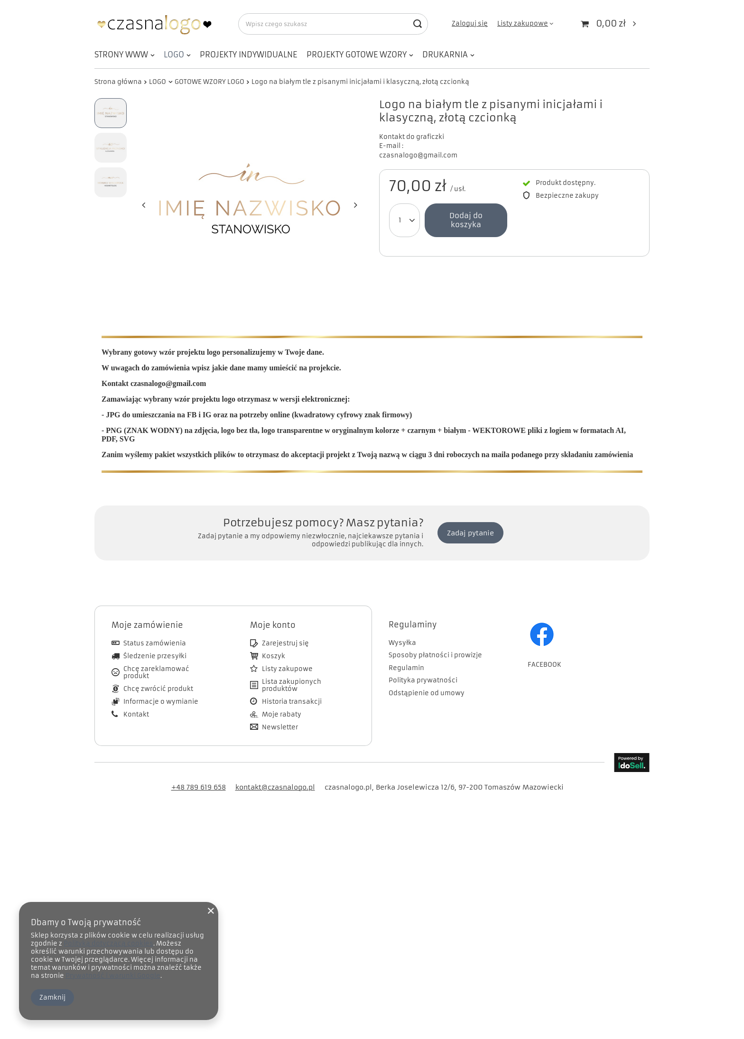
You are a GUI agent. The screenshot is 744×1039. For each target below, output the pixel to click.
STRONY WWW (121, 54)
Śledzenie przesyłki (154, 642)
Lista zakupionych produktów (291, 671)
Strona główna (118, 82)
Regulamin (406, 654)
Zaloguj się (470, 24)
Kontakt (136, 700)
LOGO (174, 54)
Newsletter (280, 713)
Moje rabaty (281, 700)
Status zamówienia (154, 629)
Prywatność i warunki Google (112, 976)
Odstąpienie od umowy (427, 679)
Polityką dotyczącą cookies (108, 943)
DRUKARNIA (445, 54)
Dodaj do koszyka (466, 220)
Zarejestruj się (285, 629)
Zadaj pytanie (470, 519)
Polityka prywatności (423, 666)
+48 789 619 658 (198, 773)
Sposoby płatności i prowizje (435, 641)
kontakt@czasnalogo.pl (275, 773)
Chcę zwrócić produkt (158, 675)
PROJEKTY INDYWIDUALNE (248, 54)
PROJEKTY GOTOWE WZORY (357, 54)
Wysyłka (402, 629)
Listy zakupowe (522, 23)
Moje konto (273, 611)
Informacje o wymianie (160, 687)
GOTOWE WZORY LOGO (209, 82)
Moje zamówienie (147, 611)
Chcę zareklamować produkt (156, 658)
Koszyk (273, 642)
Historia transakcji (292, 687)
